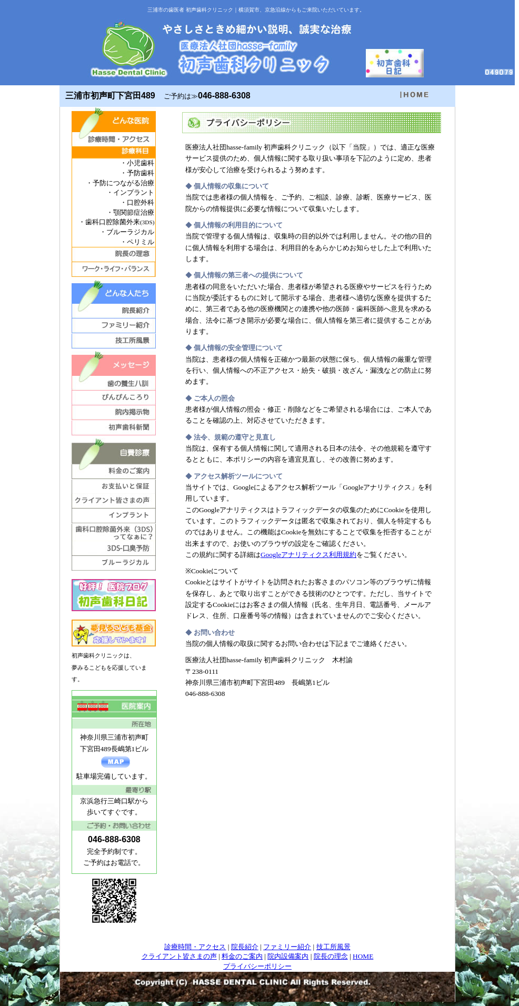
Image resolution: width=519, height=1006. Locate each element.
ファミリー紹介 (287, 947)
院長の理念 (331, 956)
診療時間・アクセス (195, 947)
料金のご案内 (242, 956)
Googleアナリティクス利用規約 (308, 555)
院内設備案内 (287, 956)
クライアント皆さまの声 (179, 956)
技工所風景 (333, 947)
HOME (363, 956)
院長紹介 (244, 947)
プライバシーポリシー (257, 966)
